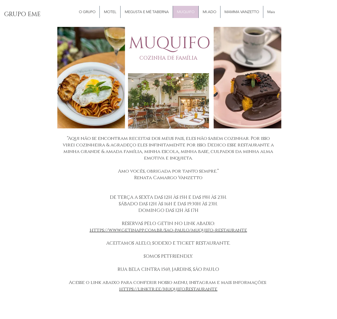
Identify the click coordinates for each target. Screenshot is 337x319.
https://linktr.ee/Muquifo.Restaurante (168, 289)
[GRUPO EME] (22, 14)
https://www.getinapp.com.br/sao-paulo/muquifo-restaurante (168, 230)
